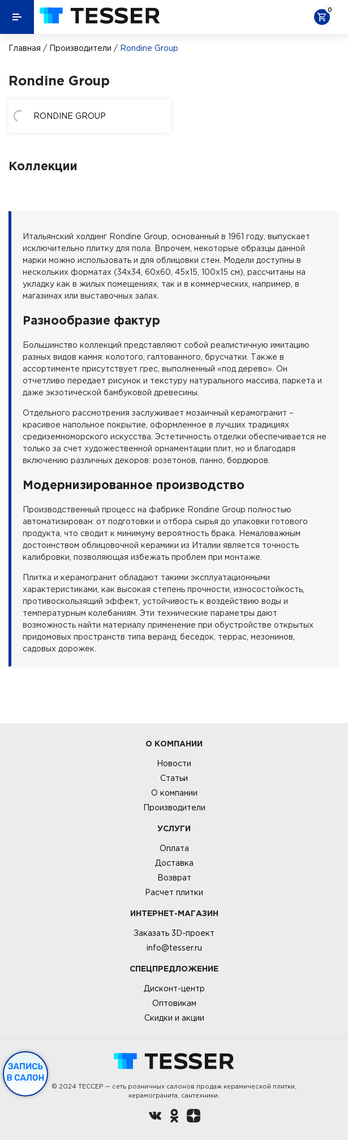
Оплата (174, 848)
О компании (174, 792)
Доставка (174, 862)
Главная (24, 48)
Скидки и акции (174, 1017)
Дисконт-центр (174, 988)
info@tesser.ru (174, 947)
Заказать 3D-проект (174, 933)
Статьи (174, 778)
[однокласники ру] (174, 1117)
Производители (80, 48)
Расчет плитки (174, 892)
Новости (174, 763)
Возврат (174, 877)
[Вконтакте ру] (155, 1117)
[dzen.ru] (193, 1117)
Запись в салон (26, 1072)
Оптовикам (174, 1003)
